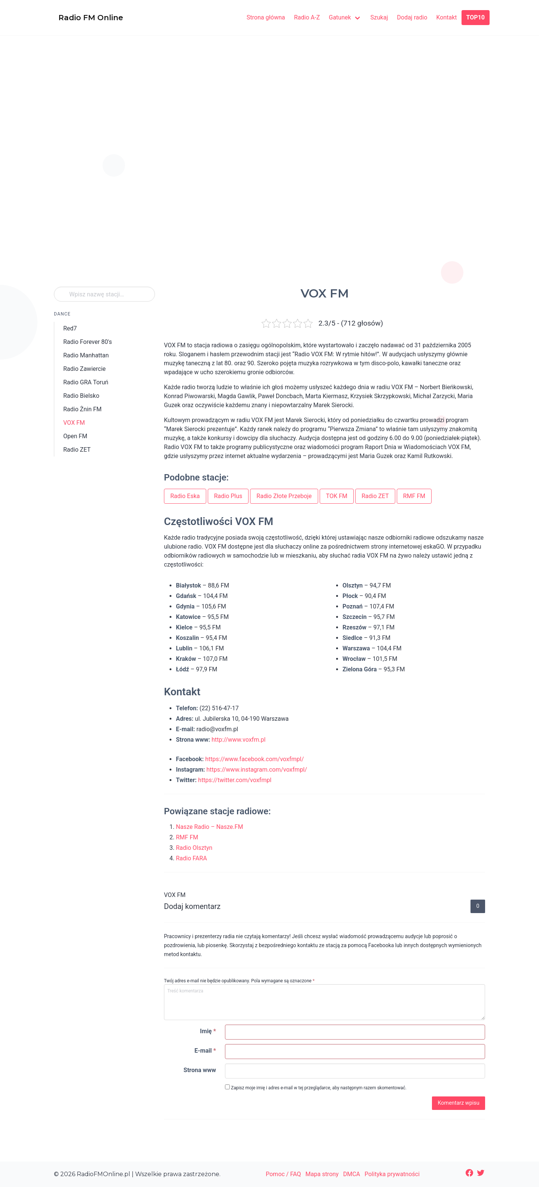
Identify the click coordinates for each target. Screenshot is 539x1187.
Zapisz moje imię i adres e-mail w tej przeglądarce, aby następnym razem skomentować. (315, 1087)
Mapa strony (322, 1174)
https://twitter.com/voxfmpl (234, 780)
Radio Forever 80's (87, 341)
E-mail (205, 1050)
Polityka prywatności (392, 1174)
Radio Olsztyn (194, 847)
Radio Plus (228, 496)
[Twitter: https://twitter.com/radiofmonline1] (480, 1172)
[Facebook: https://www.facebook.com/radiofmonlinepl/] (469, 1172)
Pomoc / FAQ (283, 1174)
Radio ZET (77, 449)
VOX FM (74, 422)
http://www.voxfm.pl (238, 739)
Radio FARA (191, 858)
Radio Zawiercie (84, 368)
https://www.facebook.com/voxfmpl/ (254, 759)
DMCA (351, 1174)
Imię (208, 1031)
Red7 (70, 328)
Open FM (75, 436)
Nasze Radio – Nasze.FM (209, 826)
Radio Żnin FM (82, 409)
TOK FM (336, 496)
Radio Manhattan (86, 355)
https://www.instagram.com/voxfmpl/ (256, 769)
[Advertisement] (269, 111)
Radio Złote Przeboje (284, 496)
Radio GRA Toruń (85, 382)
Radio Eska (185, 496)
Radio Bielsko (81, 395)
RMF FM (414, 496)
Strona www (199, 1070)
